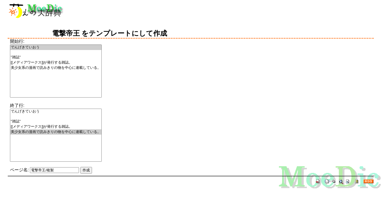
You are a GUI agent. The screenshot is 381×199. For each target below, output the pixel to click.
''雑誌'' (55, 57)
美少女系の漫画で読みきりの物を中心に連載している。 (55, 67)
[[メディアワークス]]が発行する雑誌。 (55, 62)
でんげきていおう (55, 47)
